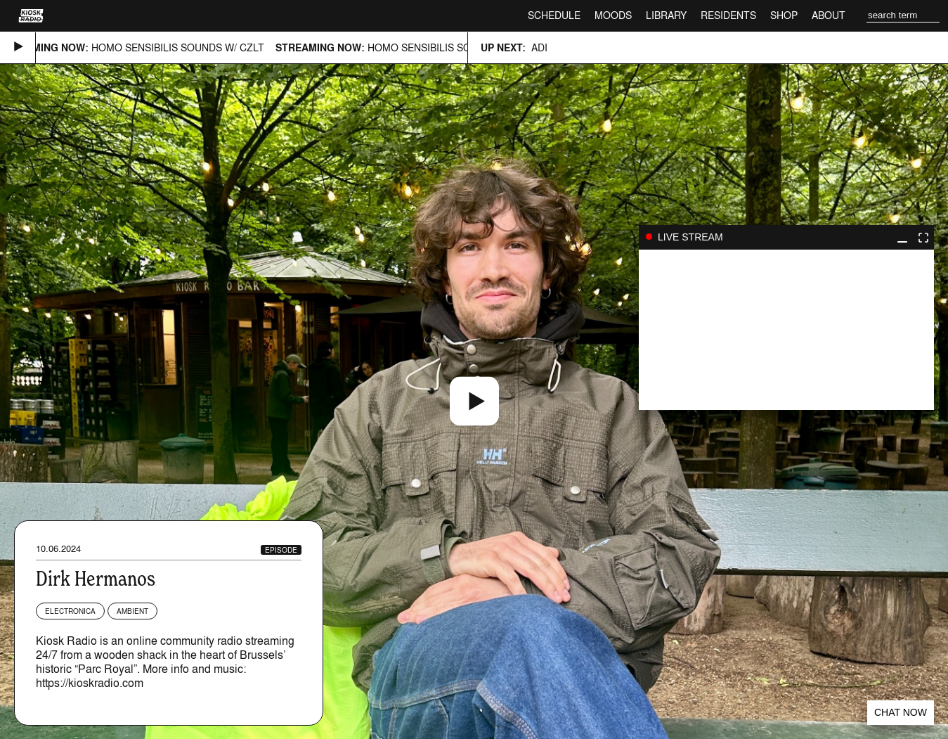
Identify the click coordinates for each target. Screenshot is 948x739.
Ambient (132, 611)
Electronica (70, 611)
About (828, 15)
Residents (728, 15)
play (786, 330)
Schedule (554, 15)
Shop (784, 15)
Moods (613, 15)
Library (666, 15)
